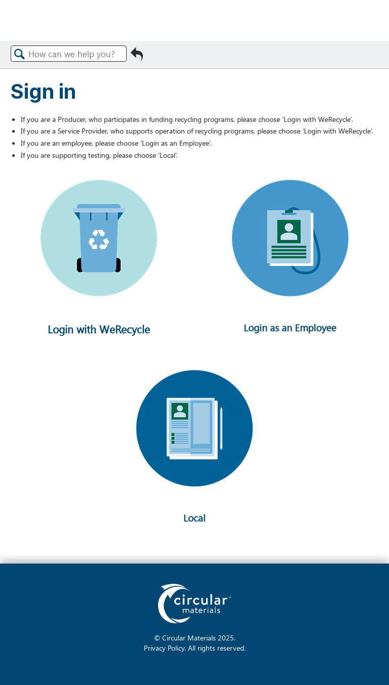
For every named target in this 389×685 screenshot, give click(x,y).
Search (20, 54)
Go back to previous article (137, 57)
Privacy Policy (164, 648)
